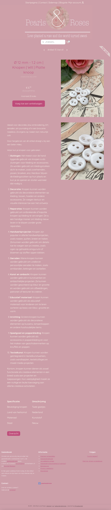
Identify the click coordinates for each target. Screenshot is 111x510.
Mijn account (76, 2)
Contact (43, 2)
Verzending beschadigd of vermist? (53, 463)
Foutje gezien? (92, 456)
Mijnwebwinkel (79, 506)
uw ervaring (20, 463)
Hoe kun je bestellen (48, 456)
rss (53, 506)
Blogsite (63, 2)
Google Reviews (9, 466)
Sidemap (53, 2)
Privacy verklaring (47, 468)
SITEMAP (13, 490)
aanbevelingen (12, 461)
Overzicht (13, 433)
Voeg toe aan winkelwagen (28, 103)
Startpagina (31, 2)
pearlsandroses (45, 483)
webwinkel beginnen (60, 506)
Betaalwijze (45, 466)
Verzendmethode (47, 459)
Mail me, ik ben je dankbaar (92, 461)
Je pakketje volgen (47, 461)
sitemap (49, 506)
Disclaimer (44, 471)
